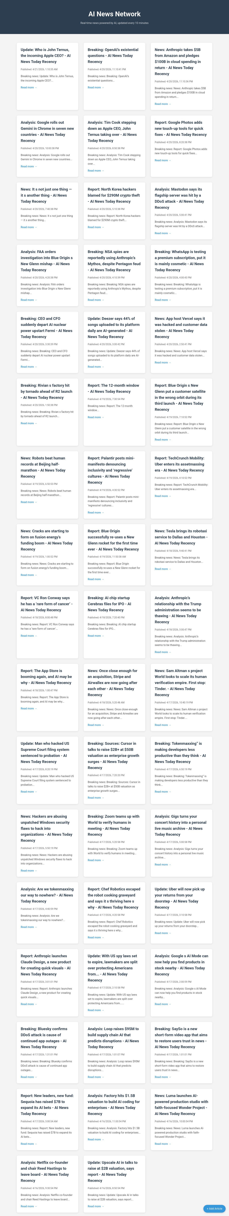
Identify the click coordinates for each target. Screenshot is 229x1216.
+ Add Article (214, 1208)
